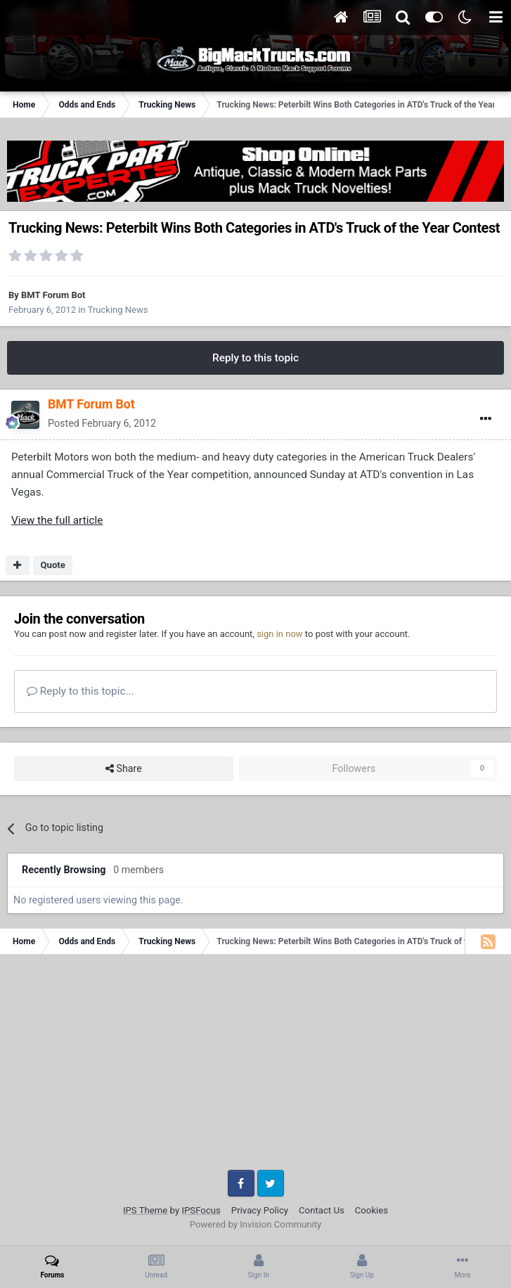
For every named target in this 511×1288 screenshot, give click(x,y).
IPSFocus (200, 1210)
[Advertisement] (255, 1067)
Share (123, 768)
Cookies (371, 1210)
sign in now (280, 634)
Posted (102, 423)
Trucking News (118, 309)
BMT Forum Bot (53, 295)
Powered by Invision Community (256, 1224)
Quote (52, 565)
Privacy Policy (259, 1210)
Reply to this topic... (80, 691)
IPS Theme (145, 1210)
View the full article (57, 520)
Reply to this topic (255, 358)
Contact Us (321, 1210)
